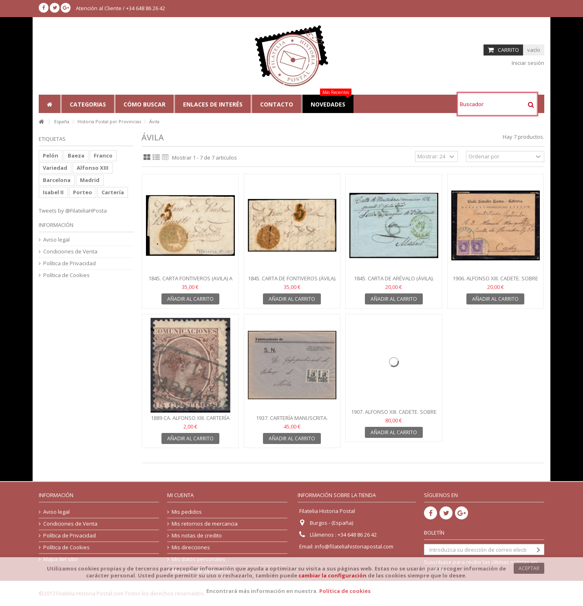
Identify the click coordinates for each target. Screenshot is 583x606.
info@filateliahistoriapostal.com (354, 546)
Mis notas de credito (197, 535)
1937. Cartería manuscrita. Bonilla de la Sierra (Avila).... (292, 421)
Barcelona (57, 180)
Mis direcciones (191, 547)
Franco (103, 155)
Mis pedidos (187, 511)
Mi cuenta (180, 495)
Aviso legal (56, 239)
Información (56, 225)
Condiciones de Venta (70, 251)
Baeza (76, 155)
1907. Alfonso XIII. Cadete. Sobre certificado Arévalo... (394, 415)
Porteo (82, 192)
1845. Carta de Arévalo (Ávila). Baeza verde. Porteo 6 (394, 282)
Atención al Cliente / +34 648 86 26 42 (120, 8)
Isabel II (53, 192)
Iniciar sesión (527, 63)
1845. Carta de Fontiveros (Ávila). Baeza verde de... (292, 282)
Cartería (113, 192)
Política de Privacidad (69, 263)
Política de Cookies (66, 275)
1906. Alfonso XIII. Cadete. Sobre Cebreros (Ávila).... (495, 282)
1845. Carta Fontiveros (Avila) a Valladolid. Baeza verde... (190, 282)
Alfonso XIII (92, 167)
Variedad (55, 167)
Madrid (89, 180)
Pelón (50, 155)
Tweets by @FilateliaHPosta (73, 210)
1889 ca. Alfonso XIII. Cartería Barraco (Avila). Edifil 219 (190, 421)
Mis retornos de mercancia (205, 523)
